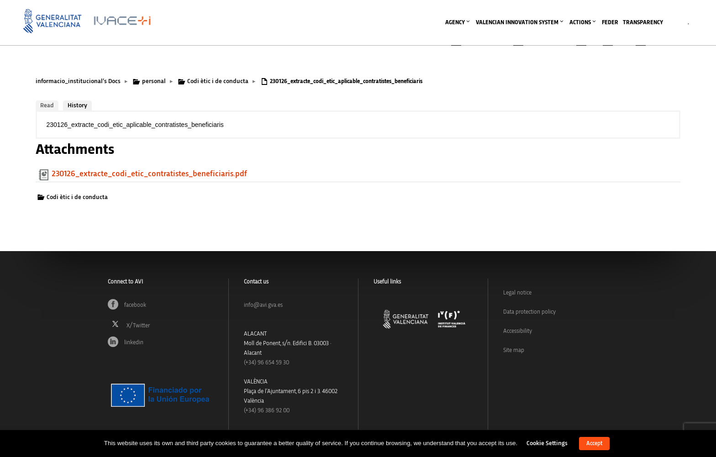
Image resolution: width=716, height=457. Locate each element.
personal (154, 81)
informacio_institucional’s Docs (78, 81)
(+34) (266, 363)
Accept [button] (594, 443)
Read (47, 105)
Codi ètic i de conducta (217, 81)
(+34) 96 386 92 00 (267, 411)
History (77, 105)
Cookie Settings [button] (547, 443)
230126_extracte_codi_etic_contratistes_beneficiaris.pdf (149, 174)
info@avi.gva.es (263, 305)
